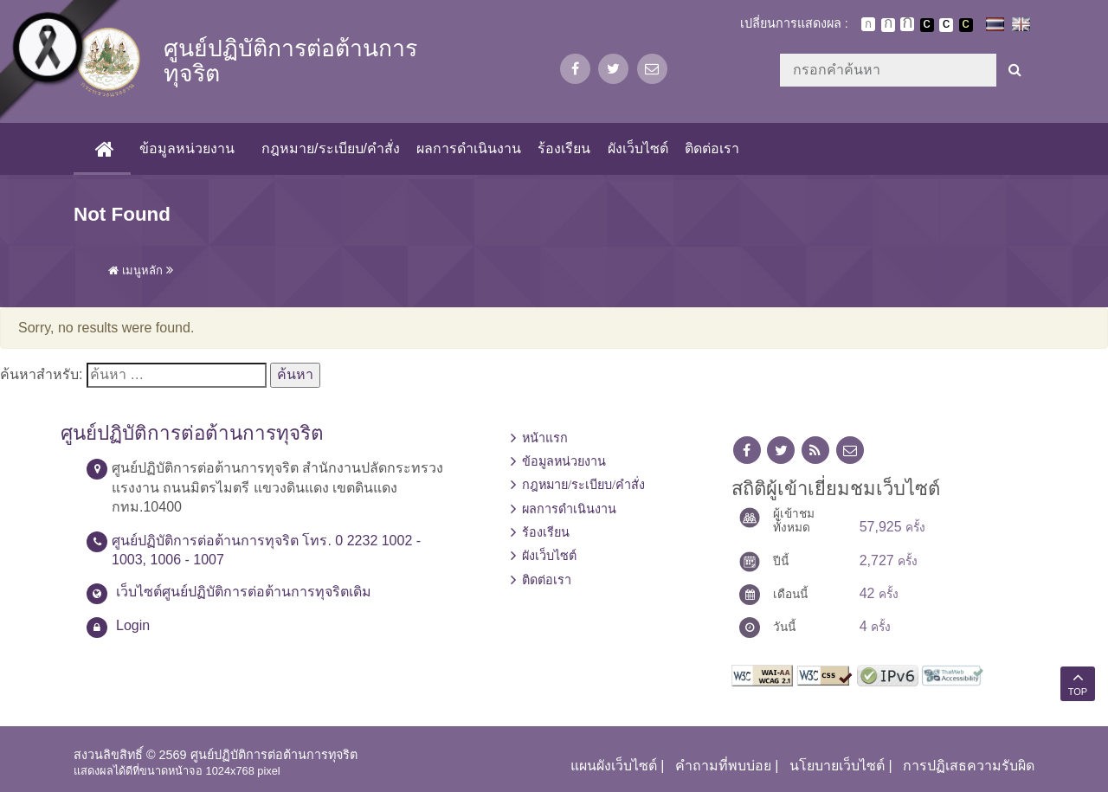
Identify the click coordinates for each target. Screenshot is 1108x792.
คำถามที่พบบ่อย (723, 765)
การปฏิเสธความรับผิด (968, 765)
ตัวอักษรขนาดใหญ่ (907, 24)
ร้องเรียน (564, 148)
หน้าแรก (545, 438)
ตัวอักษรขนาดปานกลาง (888, 25)
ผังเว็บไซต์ (638, 148)
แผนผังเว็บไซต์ (613, 765)
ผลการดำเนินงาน (468, 148)
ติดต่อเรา (712, 148)
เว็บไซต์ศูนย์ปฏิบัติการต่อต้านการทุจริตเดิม (243, 591)
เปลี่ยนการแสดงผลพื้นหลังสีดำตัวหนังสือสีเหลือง (966, 25)
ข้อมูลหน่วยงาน (187, 148)
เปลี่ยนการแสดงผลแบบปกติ (946, 25)
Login (133, 625)
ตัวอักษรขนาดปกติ (868, 24)
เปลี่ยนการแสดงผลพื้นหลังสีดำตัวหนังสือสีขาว (927, 25)
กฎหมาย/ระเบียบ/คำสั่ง (330, 148)
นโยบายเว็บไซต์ (837, 765)
